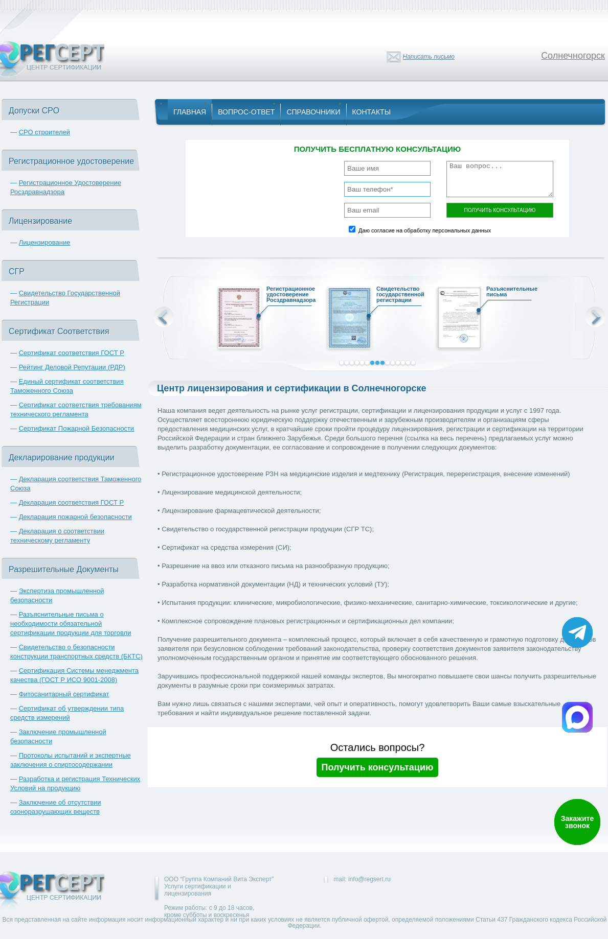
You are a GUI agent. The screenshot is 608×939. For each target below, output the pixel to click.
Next (595, 317)
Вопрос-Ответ (246, 112)
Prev (163, 317)
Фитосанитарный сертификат (64, 694)
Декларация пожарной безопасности (75, 517)
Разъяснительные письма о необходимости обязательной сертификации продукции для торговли (70, 624)
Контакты (371, 112)
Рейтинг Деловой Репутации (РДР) (72, 367)
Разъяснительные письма (506, 293)
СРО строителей (44, 132)
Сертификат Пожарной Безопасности (76, 428)
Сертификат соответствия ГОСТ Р (71, 353)
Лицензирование (45, 242)
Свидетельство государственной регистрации (396, 296)
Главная (189, 112)
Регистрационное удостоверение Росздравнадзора (286, 296)
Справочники (313, 112)
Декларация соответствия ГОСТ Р (71, 502)
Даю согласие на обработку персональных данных (424, 230)
